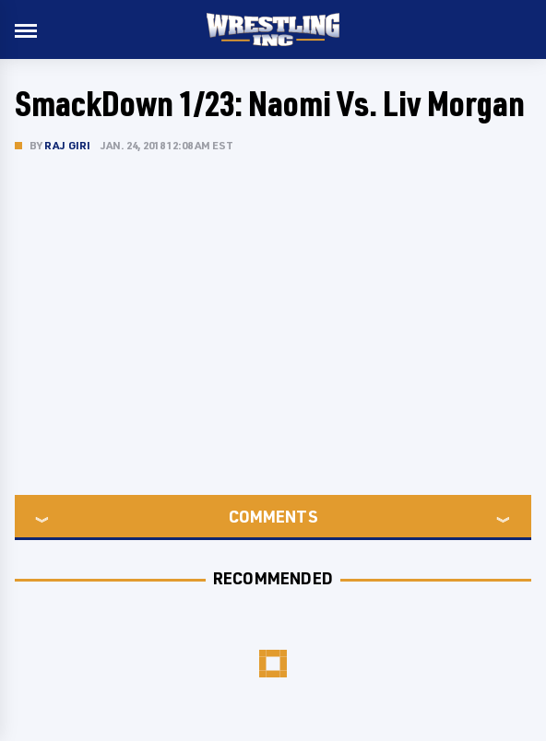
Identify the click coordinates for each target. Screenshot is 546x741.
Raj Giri (67, 145)
